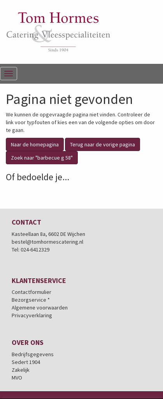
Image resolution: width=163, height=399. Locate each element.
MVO (17, 377)
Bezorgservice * (31, 299)
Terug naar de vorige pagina (102, 144)
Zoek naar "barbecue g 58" (42, 157)
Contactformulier (31, 291)
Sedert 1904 (26, 362)
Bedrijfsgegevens (33, 354)
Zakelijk (21, 369)
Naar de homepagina (35, 144)
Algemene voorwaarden (40, 307)
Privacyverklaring (32, 315)
